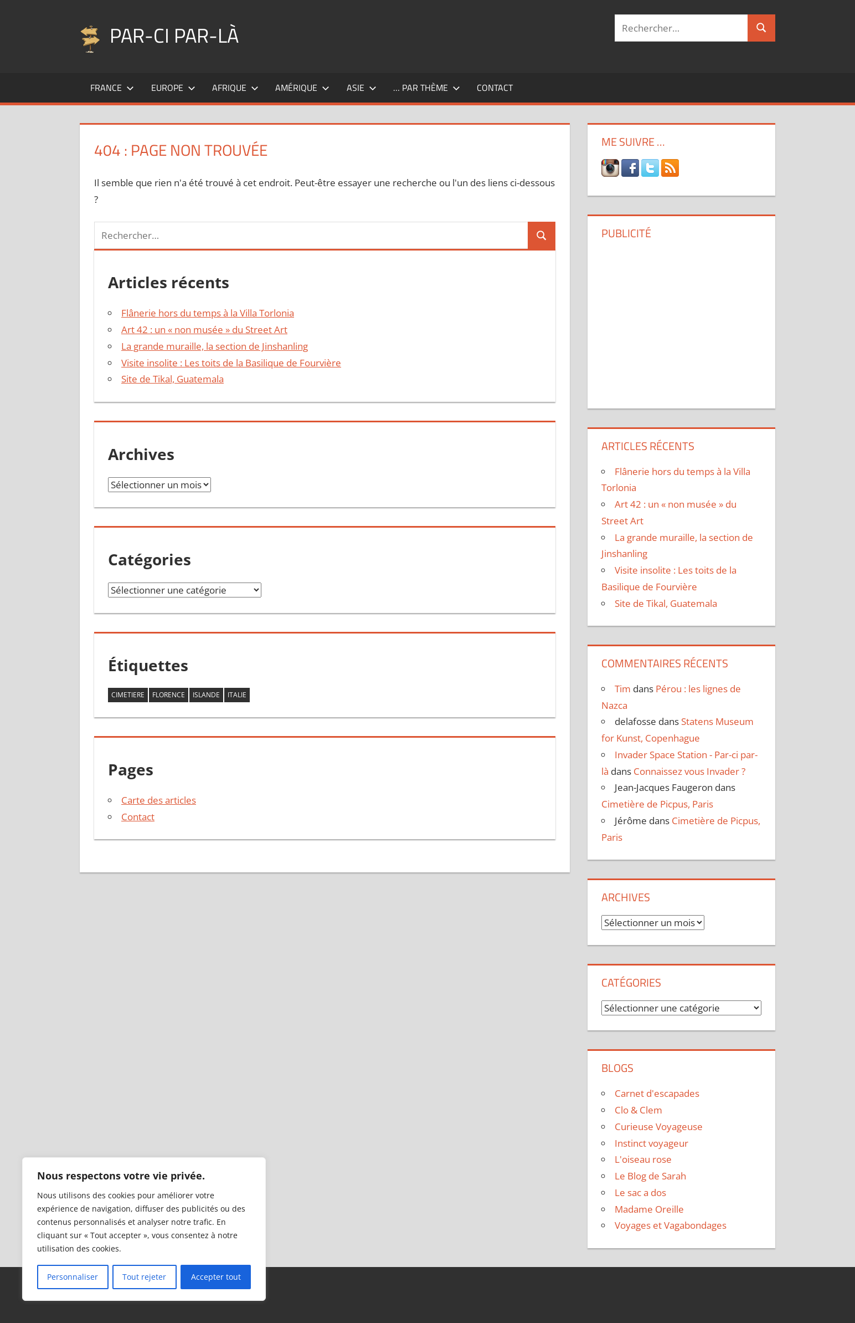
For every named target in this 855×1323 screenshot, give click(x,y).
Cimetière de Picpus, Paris (657, 804)
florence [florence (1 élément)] (168, 694)
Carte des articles (158, 800)
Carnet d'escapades (657, 1093)
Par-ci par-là (174, 35)
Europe (173, 87)
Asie (362, 87)
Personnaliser (72, 1276)
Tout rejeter (144, 1276)
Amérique (302, 87)
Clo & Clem (638, 1110)
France (112, 87)
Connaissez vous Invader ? (689, 771)
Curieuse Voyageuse (659, 1126)
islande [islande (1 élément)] (206, 694)
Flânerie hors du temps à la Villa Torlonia (207, 313)
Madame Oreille (649, 1209)
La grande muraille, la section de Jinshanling (214, 346)
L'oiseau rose (643, 1159)
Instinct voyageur (651, 1143)
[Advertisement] (681, 320)
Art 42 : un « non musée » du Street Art (204, 329)
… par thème (426, 87)
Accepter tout (216, 1276)
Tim (623, 688)
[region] (144, 1229)
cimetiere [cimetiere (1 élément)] (128, 694)
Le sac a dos (640, 1192)
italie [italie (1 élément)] (237, 694)
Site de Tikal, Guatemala (172, 378)
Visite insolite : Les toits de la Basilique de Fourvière (231, 362)
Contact (495, 87)
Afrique (235, 87)
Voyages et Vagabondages (671, 1225)
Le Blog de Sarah (650, 1175)
